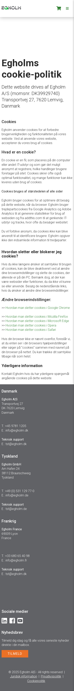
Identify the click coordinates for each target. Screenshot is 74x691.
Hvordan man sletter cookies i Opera (31, 325)
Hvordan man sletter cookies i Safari (31, 330)
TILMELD (15, 654)
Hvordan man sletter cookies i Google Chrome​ (38, 308)
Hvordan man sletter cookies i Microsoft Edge (37, 321)
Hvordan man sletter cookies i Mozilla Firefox (37, 316)
